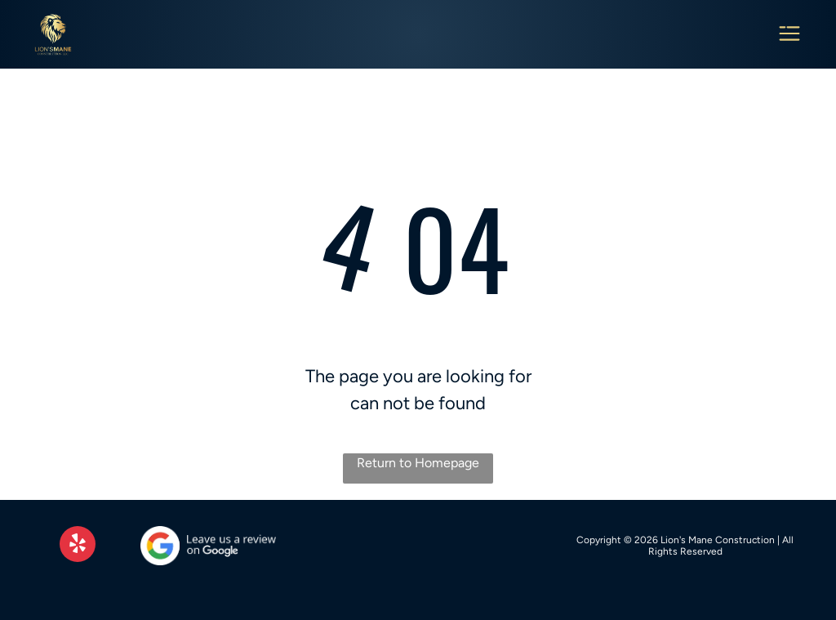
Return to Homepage (418, 463)
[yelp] (78, 546)
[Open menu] (789, 34)
